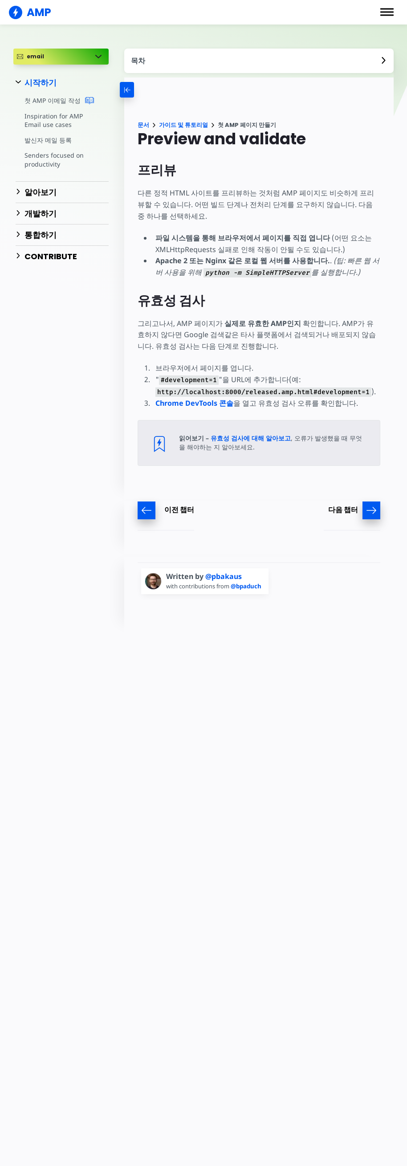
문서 (143, 125)
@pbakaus (223, 576)
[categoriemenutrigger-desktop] (146, 90)
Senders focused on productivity (53, 159)
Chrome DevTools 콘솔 (194, 403)
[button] (387, 12)
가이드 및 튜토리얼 (183, 125)
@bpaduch (249, 586)
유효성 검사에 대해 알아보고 (251, 438)
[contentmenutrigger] (259, 60)
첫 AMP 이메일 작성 (59, 100)
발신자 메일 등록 (47, 140)
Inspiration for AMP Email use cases (52, 120)
